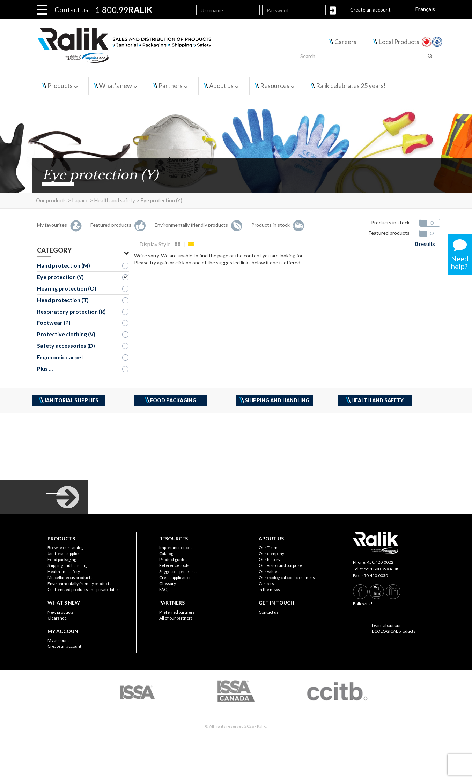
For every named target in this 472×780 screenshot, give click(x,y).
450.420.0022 (380, 562)
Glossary (167, 583)
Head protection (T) (63, 300)
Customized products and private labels (84, 589)
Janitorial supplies (64, 553)
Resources (274, 85)
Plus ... (45, 368)
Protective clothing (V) (66, 334)
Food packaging (61, 559)
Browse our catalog (65, 547)
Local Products (398, 41)
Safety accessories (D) (66, 345)
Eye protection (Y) (60, 276)
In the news (269, 589)
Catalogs (167, 553)
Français (425, 9)
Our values (269, 571)
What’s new (115, 85)
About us (221, 85)
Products (60, 85)
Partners (170, 85)
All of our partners (176, 618)
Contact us (71, 9)
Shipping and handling (67, 565)
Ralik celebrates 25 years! (351, 85)
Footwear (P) (54, 322)
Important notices (175, 547)
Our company (271, 553)
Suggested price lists (178, 571)
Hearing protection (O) (66, 288)
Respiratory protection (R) (71, 311)
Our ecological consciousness (287, 577)
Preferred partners (177, 612)
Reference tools (174, 565)
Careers (345, 41)
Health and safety (63, 571)
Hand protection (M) (63, 265)
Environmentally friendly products (79, 583)
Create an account (370, 10)
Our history (269, 559)
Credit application (175, 577)
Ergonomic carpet (60, 357)
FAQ (163, 589)
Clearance (57, 618)
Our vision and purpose (280, 565)
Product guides (173, 559)
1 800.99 (384, 568)
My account (58, 640)
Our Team (268, 547)
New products (60, 612)
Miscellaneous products (70, 577)
